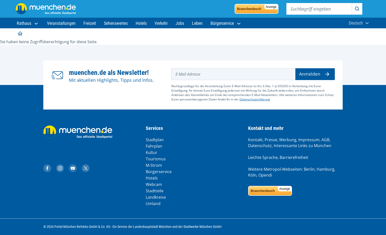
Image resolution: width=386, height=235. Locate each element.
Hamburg (325, 169)
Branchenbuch (257, 7)
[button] (28, 23)
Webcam (154, 184)
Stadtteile (154, 191)
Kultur (151, 152)
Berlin (309, 169)
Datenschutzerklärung (255, 99)
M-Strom (154, 165)
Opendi (265, 175)
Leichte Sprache (263, 157)
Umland (153, 203)
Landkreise (156, 197)
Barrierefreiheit (294, 157)
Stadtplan (155, 139)
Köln (252, 175)
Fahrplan (154, 146)
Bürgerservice (159, 171)
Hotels (152, 178)
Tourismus (156, 159)
